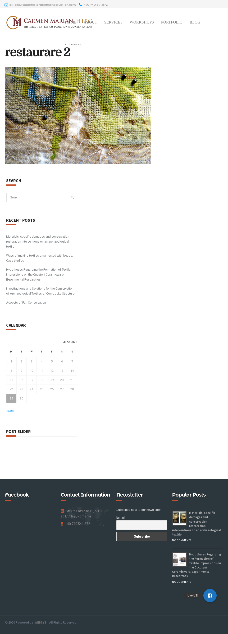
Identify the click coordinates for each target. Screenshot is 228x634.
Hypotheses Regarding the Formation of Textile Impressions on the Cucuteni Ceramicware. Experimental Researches (38, 274)
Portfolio (172, 22)
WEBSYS (40, 622)
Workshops (142, 22)
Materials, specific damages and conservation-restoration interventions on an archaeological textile (38, 241)
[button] (210, 595)
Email (120, 517)
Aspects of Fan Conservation (26, 302)
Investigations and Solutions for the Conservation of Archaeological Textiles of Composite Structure (40, 291)
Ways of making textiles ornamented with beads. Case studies (39, 258)
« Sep (10, 411)
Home (71, 22)
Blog (195, 22)
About (90, 22)
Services (113, 22)
